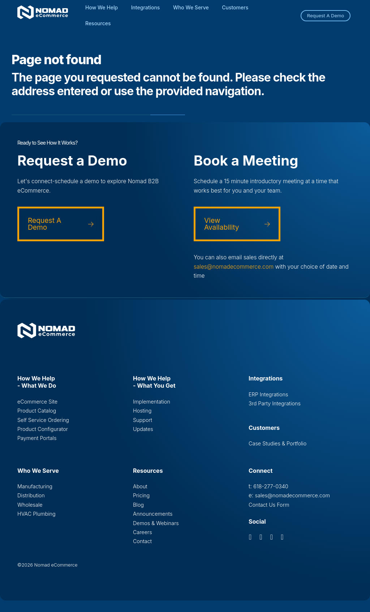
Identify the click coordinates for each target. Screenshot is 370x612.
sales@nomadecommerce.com (234, 266)
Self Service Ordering (43, 420)
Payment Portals (36, 438)
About (140, 486)
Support (142, 420)
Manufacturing (34, 486)
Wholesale (30, 505)
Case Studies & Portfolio (277, 443)
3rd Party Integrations (275, 403)
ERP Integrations (268, 394)
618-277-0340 (270, 486)
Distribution (31, 495)
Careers (142, 532)
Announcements (152, 514)
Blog (138, 505)
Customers (235, 7)
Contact (142, 541)
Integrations (145, 7)
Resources (98, 23)
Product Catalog (36, 411)
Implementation (151, 402)
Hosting (142, 411)
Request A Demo (325, 15)
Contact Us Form (269, 505)
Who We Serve (191, 7)
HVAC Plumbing (36, 514)
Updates (143, 429)
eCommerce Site (37, 402)
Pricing (141, 495)
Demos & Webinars (156, 523)
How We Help (101, 7)
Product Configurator (42, 429)
